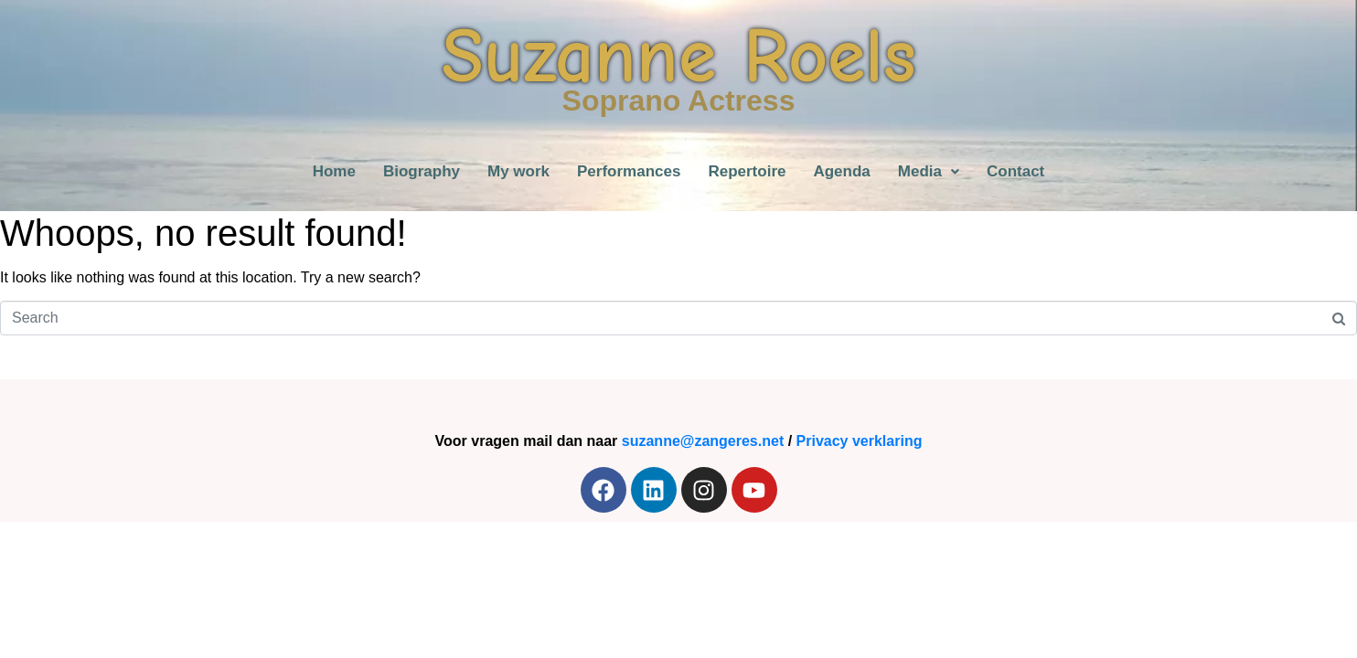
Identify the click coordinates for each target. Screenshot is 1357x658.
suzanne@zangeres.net (703, 441)
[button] (928, 171)
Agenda (841, 171)
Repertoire (746, 171)
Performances (628, 171)
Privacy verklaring (859, 441)
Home (334, 171)
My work (518, 171)
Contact (1015, 171)
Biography (421, 171)
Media (928, 171)
